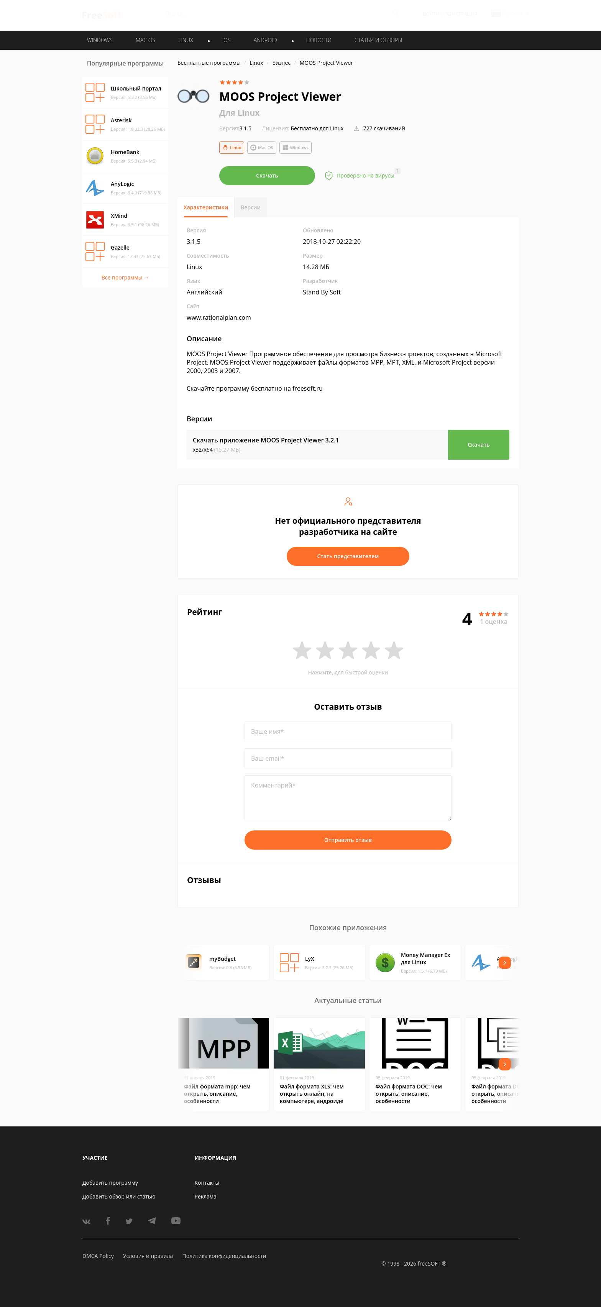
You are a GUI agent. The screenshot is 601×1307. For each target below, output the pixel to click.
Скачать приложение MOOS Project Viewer (266, 440)
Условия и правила (148, 1255)
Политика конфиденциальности (224, 1255)
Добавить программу (110, 1182)
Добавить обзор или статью (119, 1196)
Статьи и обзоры (378, 40)
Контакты (207, 1182)
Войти (431, 14)
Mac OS (261, 148)
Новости (319, 40)
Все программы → (125, 277)
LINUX (185, 40)
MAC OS (145, 40)
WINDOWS (100, 40)
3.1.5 (235, 128)
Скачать (267, 175)
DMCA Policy (98, 1255)
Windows (295, 148)
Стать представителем (348, 556)
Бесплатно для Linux (317, 128)
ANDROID (265, 40)
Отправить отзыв (348, 839)
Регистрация (460, 14)
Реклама (206, 1196)
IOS (226, 40)
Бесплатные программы (209, 62)
